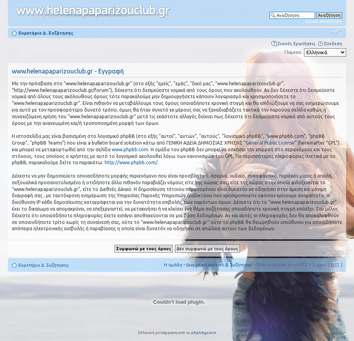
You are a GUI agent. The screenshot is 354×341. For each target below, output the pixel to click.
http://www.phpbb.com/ (131, 162)
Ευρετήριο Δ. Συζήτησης (45, 33)
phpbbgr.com (203, 332)
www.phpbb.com (130, 149)
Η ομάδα (173, 264)
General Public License (270, 142)
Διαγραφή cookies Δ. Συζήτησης (219, 264)
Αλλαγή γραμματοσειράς (336, 31)
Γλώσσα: (293, 52)
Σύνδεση (333, 43)
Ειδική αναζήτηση (324, 21)
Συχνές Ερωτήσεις (296, 43)
